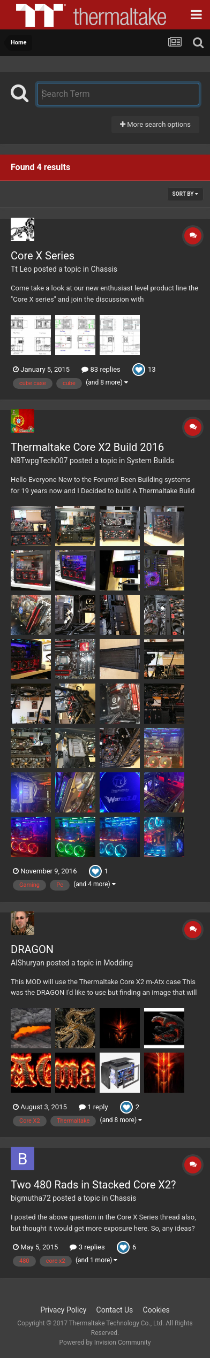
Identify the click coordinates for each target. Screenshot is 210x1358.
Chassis (104, 269)
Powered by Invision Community (105, 1342)
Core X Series (42, 255)
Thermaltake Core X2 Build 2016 (87, 447)
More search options (155, 124)
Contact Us (114, 1310)
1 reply (93, 1107)
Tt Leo (21, 269)
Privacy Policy (63, 1310)
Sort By (185, 194)
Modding (118, 962)
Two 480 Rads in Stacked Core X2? (93, 1184)
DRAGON (32, 949)
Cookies (156, 1310)
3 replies (87, 1247)
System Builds (150, 460)
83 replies (100, 369)
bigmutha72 (31, 1198)
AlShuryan (27, 962)
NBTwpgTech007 (39, 460)
